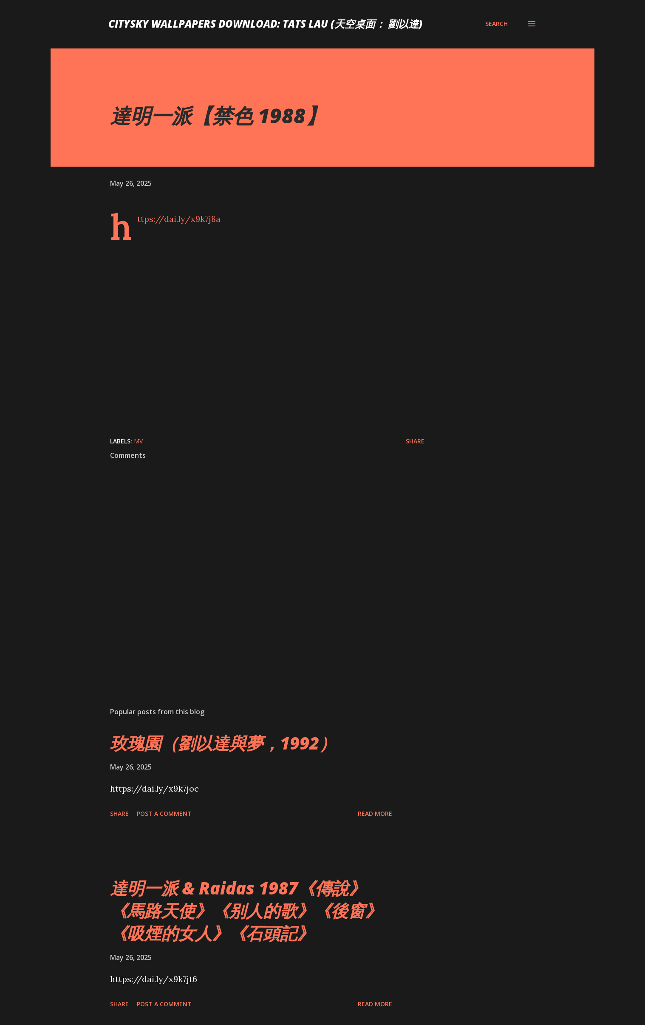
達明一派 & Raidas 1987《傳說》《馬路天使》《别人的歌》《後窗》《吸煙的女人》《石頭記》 (246, 910)
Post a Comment (164, 813)
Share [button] (415, 441)
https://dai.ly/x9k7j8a (179, 218)
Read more (375, 813)
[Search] (496, 24)
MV (138, 441)
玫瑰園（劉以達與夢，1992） (223, 743)
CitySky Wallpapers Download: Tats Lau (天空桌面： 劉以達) (265, 24)
